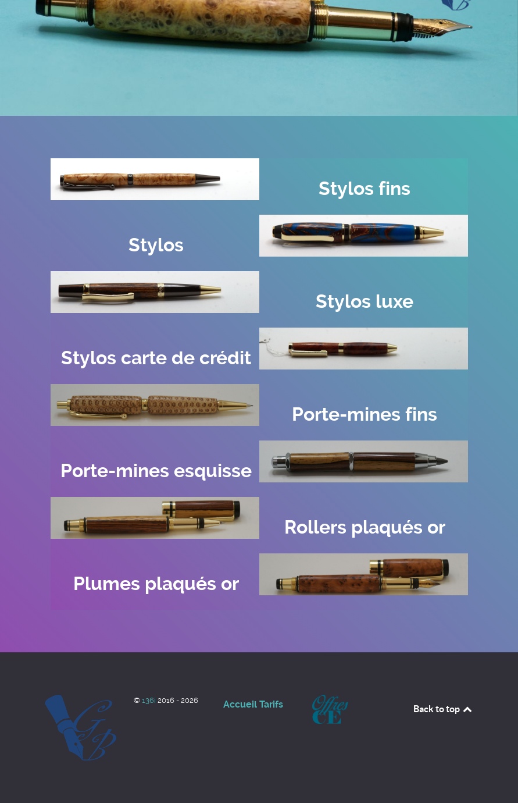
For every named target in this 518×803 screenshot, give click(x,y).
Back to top (443, 708)
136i (150, 700)
